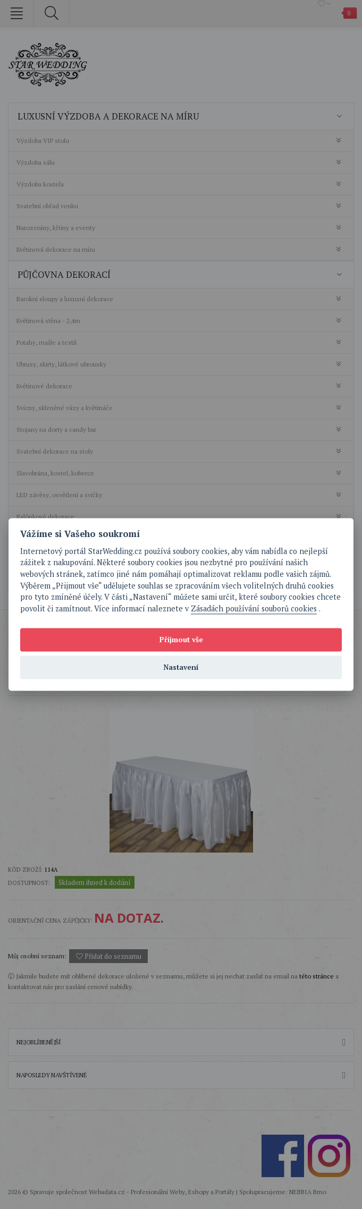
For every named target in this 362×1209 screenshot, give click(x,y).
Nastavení (181, 667)
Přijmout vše (181, 639)
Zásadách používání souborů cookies (254, 608)
